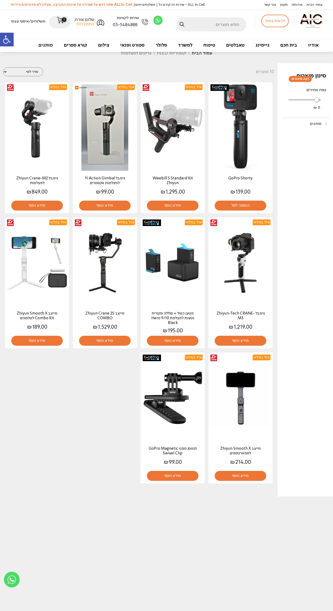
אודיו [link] (313, 45)
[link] (7, 39)
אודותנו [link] (297, 5)
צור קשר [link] (270, 5)
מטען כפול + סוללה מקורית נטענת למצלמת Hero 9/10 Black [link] (172, 318)
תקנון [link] (284, 5)
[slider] (317, 100)
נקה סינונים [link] (300, 79)
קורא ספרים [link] (75, 45)
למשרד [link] (185, 45)
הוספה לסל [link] (240, 205)
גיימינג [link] (262, 45)
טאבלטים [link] (235, 45)
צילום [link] (103, 45)
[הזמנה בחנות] (23, 71)
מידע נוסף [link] (172, 205)
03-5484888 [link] (125, 25)
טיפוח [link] (209, 45)
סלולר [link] (161, 45)
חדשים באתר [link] (275, 21)
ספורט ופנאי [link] (132, 45)
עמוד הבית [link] (315, 5)
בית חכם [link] (288, 45)
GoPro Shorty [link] (240, 178)
